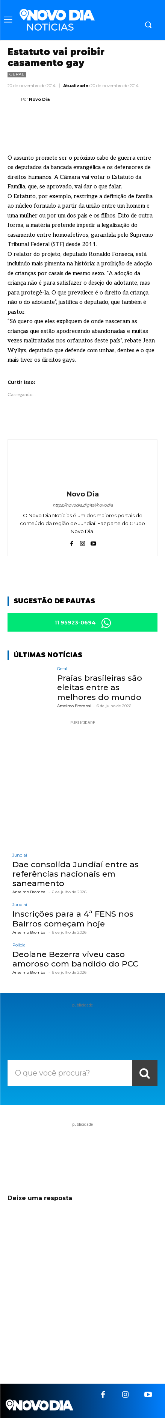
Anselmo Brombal (74, 705)
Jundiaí (19, 855)
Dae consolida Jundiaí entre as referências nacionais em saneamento (75, 874)
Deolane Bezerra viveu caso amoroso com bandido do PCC (75, 958)
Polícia (19, 945)
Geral (17, 74)
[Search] (144, 1073)
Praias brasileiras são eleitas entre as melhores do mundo (99, 687)
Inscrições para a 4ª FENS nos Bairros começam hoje (72, 918)
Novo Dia (39, 99)
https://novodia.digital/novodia (83, 505)
